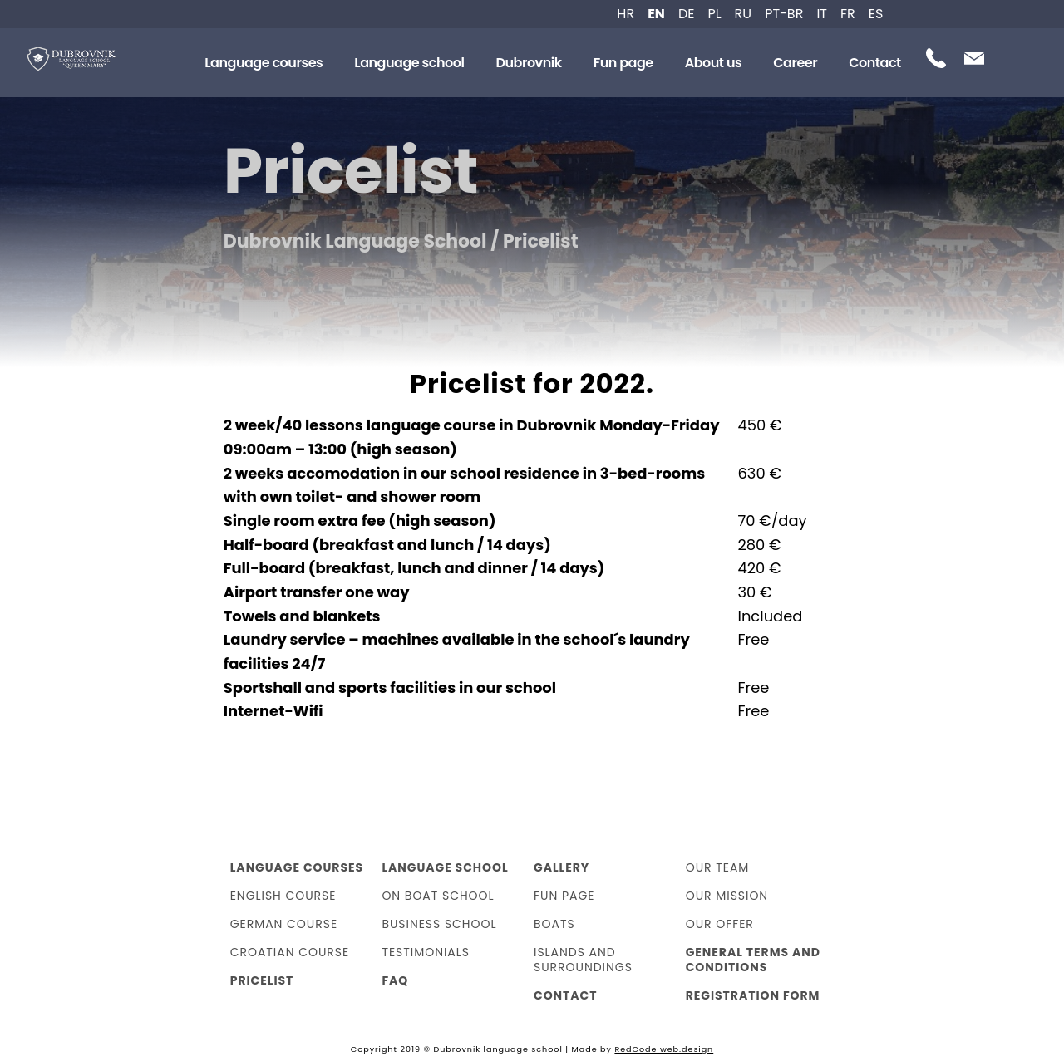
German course (283, 924)
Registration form (753, 995)
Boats (554, 924)
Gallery (561, 867)
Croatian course (289, 952)
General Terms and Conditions (753, 959)
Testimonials (426, 952)
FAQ (395, 980)
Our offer (720, 924)
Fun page (623, 62)
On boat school (438, 895)
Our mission (727, 895)
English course (283, 895)
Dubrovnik (528, 62)
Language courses (263, 62)
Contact (875, 62)
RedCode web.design (663, 1049)
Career (795, 62)
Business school (439, 924)
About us (713, 62)
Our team (718, 867)
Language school (409, 62)
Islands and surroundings (583, 959)
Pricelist (262, 980)
